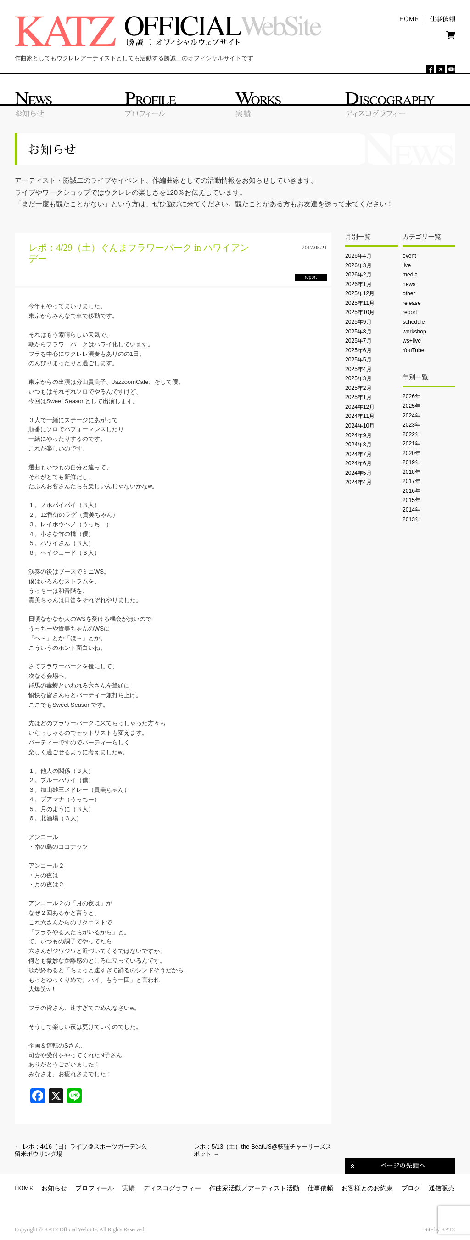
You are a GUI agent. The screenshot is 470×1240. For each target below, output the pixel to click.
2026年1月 (358, 284)
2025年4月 (358, 369)
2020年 (411, 453)
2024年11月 (360, 416)
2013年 (411, 519)
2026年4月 (358, 256)
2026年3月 (358, 265)
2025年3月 (358, 378)
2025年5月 (358, 359)
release (412, 303)
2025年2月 (358, 388)
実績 (128, 1188)
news (409, 284)
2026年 (411, 396)
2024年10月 (360, 426)
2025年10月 (360, 312)
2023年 (411, 425)
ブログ (410, 1188)
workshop (414, 331)
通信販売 (441, 1188)
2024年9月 (358, 435)
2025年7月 (358, 341)
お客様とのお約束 (367, 1188)
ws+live (412, 341)
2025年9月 (358, 322)
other (409, 293)
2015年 (411, 500)
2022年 (411, 434)
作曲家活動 (225, 1188)
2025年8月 (358, 331)
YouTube (413, 350)
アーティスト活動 (273, 1188)
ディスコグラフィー (172, 1188)
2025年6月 (358, 350)
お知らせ (54, 1188)
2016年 (411, 491)
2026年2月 (358, 274)
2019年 (411, 462)
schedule (414, 322)
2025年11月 (360, 303)
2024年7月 (358, 454)
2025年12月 (360, 293)
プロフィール (94, 1188)
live (407, 265)
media (410, 274)
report (410, 312)
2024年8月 (358, 444)
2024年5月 (358, 473)
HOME (24, 1188)
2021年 (411, 443)
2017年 (411, 481)
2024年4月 (358, 482)
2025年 (411, 406)
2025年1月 (358, 397)
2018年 (411, 472)
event (409, 256)
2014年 (411, 510)
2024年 (411, 415)
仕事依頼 (320, 1188)
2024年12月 (360, 407)
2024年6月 (358, 463)
